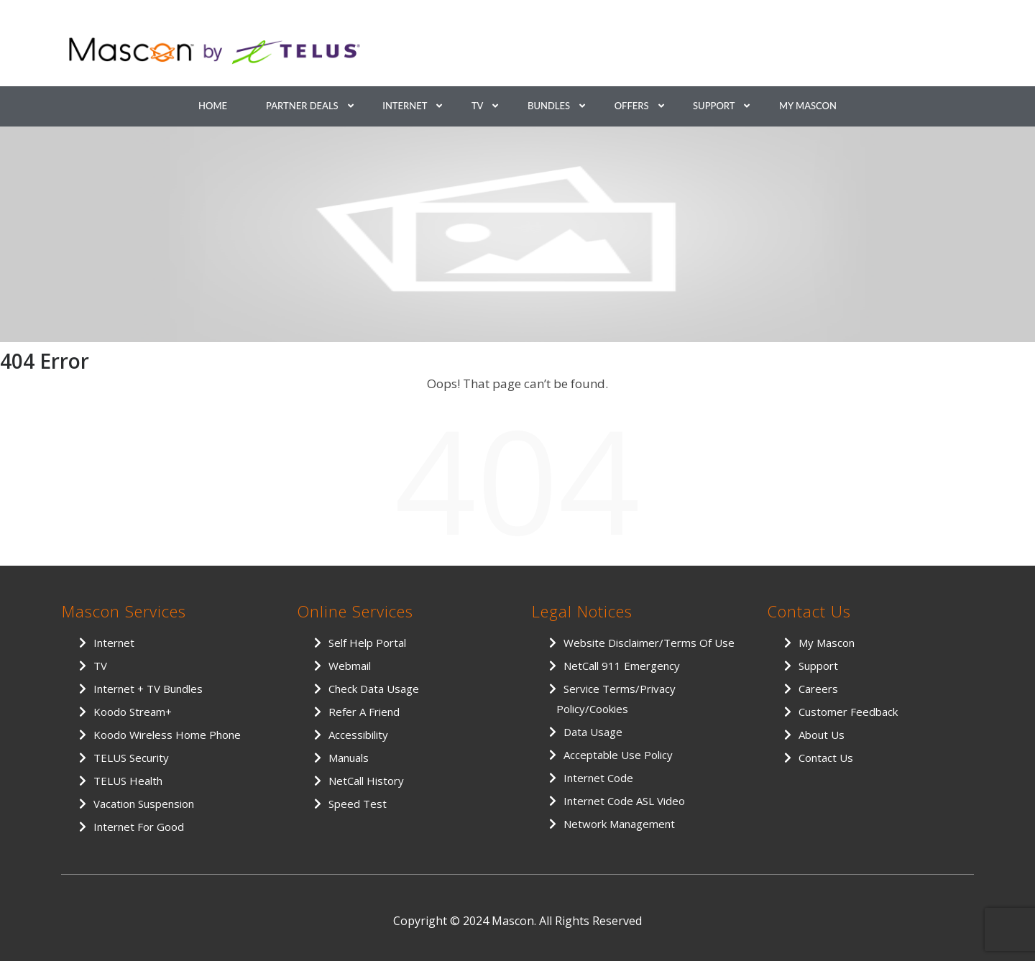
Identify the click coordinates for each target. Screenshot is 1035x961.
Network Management (619, 824)
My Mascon (808, 105)
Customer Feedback (848, 711)
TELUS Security (131, 757)
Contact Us (826, 757)
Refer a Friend (364, 711)
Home (212, 105)
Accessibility (358, 734)
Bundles (549, 105)
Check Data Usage (373, 688)
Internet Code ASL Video (624, 801)
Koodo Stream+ (132, 711)
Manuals (348, 757)
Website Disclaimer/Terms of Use (649, 642)
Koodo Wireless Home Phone (167, 734)
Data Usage (593, 732)
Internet (404, 105)
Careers (818, 688)
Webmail (349, 665)
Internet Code (598, 778)
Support (714, 105)
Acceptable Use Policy (618, 755)
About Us (822, 734)
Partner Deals (302, 105)
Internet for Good (138, 826)
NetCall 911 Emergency (622, 665)
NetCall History (366, 780)
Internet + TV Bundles (148, 688)
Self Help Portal (367, 642)
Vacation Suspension (143, 803)
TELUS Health (127, 780)
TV (478, 105)
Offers (632, 105)
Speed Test (357, 803)
